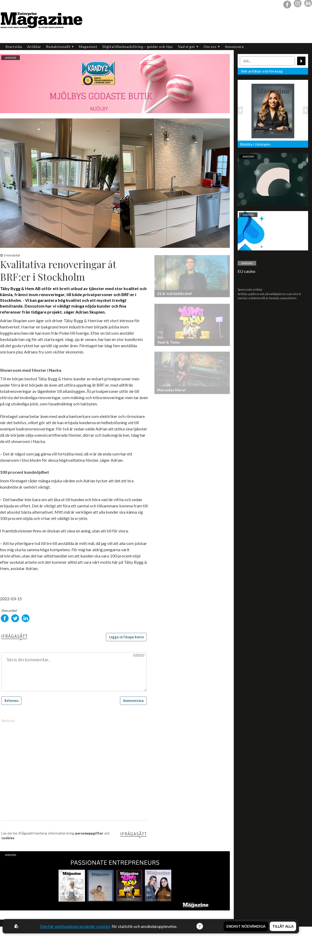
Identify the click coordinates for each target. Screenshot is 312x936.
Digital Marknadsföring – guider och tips (138, 46)
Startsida (13, 46)
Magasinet (88, 46)
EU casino (246, 271)
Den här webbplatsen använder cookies (75, 926)
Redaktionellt (60, 46)
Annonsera (234, 46)
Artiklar (34, 46)
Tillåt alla (282, 926)
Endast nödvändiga (245, 926)
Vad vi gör (188, 46)
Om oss (211, 46)
